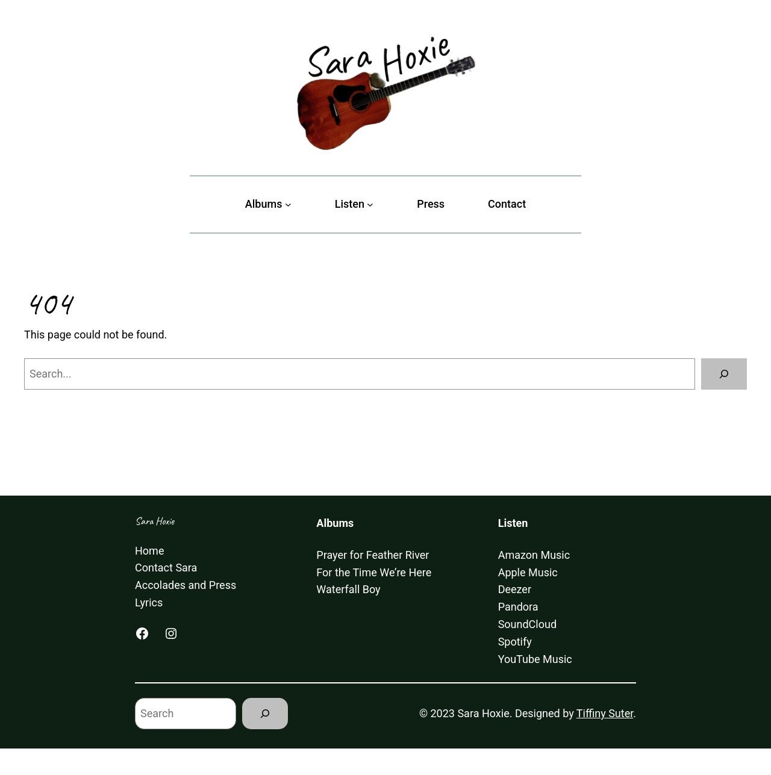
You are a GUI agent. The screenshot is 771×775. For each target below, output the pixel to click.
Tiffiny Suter (604, 713)
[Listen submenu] (370, 204)
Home (149, 550)
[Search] (724, 374)
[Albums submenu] (288, 204)
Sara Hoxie (154, 521)
